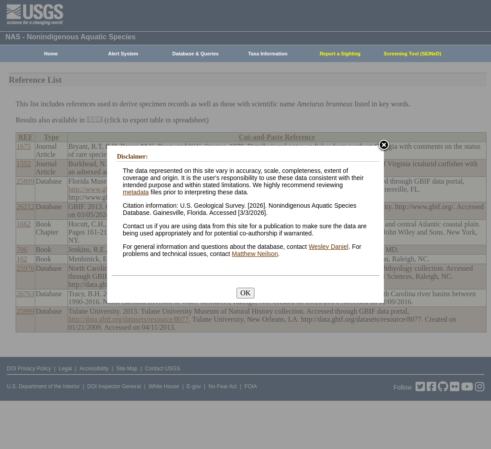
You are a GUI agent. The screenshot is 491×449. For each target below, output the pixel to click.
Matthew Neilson (255, 253)
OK (245, 293)
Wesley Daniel (328, 246)
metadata (136, 192)
